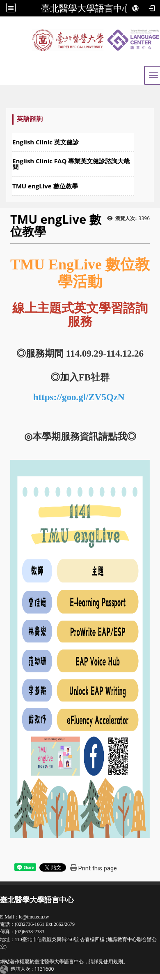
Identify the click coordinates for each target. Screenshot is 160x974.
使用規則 (113, 962)
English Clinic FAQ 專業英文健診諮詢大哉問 (71, 164)
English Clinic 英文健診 (45, 142)
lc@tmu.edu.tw (34, 917)
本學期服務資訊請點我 (79, 436)
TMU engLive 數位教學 (45, 186)
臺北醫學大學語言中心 (86, 8)
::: (8, 118)
